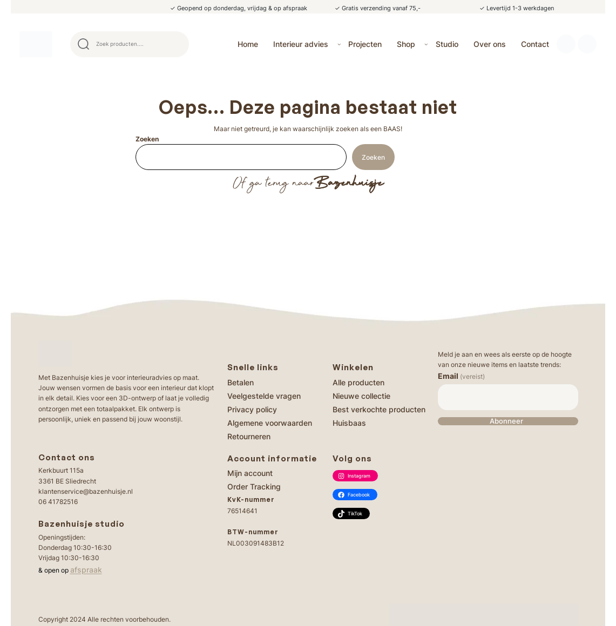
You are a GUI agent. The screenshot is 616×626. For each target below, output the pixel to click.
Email (461, 375)
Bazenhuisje (348, 183)
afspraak (86, 569)
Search (176, 44)
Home (248, 44)
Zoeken (147, 139)
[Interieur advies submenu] (339, 44)
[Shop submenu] (426, 44)
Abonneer (506, 421)
